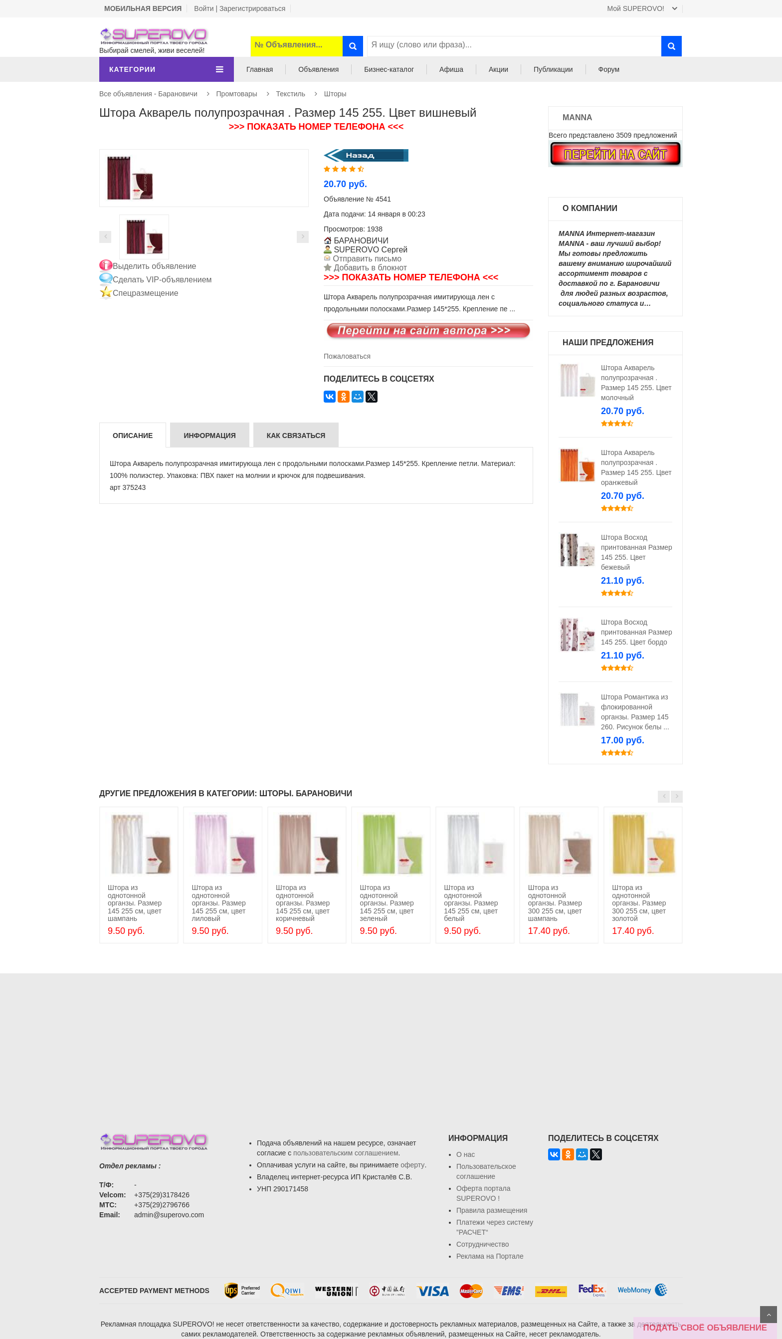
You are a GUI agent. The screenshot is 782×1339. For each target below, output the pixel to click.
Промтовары (236, 94)
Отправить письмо (366, 258)
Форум (609, 69)
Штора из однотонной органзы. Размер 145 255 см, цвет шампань (135, 903)
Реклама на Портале (490, 1256)
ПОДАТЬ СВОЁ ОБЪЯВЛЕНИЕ (705, 1328)
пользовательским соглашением (345, 1153)
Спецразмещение (146, 293)
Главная (259, 69)
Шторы (335, 94)
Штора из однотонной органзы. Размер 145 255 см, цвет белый (471, 903)
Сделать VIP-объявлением (162, 279)
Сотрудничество (482, 1244)
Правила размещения (491, 1210)
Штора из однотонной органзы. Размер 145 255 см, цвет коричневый (303, 903)
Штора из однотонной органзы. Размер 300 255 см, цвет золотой (639, 903)
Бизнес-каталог (389, 69)
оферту (412, 1165)
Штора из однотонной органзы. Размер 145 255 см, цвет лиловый (218, 903)
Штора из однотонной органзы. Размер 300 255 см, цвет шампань (555, 903)
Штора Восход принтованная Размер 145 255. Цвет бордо (636, 632)
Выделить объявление (154, 266)
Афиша (451, 69)
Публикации (553, 69)
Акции (498, 69)
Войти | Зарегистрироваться (239, 8)
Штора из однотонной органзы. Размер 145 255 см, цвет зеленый (387, 903)
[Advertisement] (391, 1043)
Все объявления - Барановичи (148, 94)
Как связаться (296, 436)
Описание (133, 436)
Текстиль (291, 94)
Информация (209, 436)
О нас (465, 1154)
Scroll (768, 1314)
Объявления (318, 69)
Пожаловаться (347, 356)
